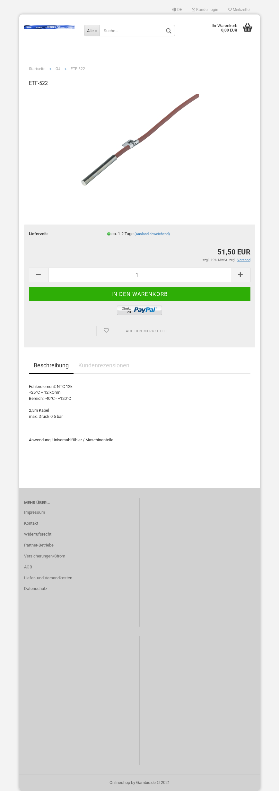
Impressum (34, 512)
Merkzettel (239, 9)
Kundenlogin (205, 9)
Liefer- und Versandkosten (48, 577)
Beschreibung (51, 365)
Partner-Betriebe (39, 545)
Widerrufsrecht (37, 534)
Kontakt (31, 523)
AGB (28, 567)
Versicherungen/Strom (44, 556)
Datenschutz (35, 588)
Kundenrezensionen (103, 365)
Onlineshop (119, 782)
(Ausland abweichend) (152, 234)
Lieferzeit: (38, 233)
